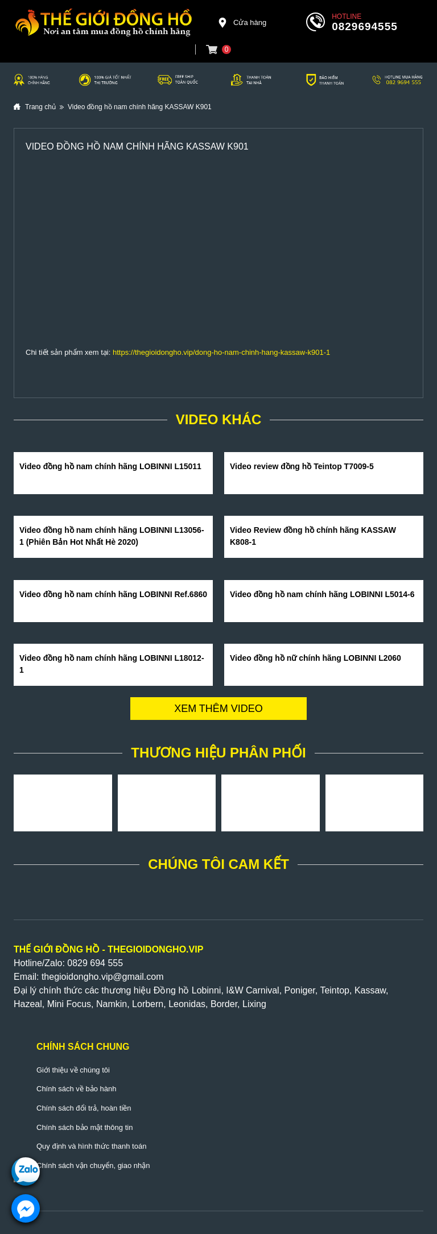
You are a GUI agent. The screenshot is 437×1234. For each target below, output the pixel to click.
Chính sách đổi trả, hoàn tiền (83, 1108)
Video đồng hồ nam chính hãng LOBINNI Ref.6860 (113, 594)
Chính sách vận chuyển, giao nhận (93, 1165)
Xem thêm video (218, 708)
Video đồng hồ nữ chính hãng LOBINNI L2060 (315, 657)
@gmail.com (138, 977)
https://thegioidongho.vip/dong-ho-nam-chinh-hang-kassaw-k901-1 (221, 352)
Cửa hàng (241, 23)
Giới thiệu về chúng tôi (73, 1070)
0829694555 (365, 26)
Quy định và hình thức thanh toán (91, 1146)
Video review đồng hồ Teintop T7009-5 (302, 466)
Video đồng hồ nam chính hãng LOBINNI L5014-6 (322, 594)
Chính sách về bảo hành (76, 1088)
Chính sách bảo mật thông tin (84, 1127)
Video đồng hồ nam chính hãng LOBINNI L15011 (110, 466)
